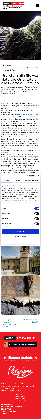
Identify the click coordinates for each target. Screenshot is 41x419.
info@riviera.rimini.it (8, 388)
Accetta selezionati (20, 236)
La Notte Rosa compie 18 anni (30, 321)
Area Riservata (20, 401)
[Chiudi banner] (38, 175)
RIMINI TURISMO (7, 409)
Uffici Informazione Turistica (11, 390)
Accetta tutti (20, 231)
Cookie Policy (20, 399)
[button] (37, 5)
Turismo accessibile (9, 411)
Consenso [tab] (7, 180)
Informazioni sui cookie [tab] (32, 180)
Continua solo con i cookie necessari (20, 242)
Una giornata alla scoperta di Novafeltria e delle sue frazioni (10, 323)
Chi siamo (18, 394)
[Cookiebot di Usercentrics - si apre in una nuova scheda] (27, 176)
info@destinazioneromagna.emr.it (17, 200)
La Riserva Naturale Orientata (27, 115)
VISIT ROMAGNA (7, 405)
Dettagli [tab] (18, 180)
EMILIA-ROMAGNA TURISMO (11, 407)
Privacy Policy (20, 396)
